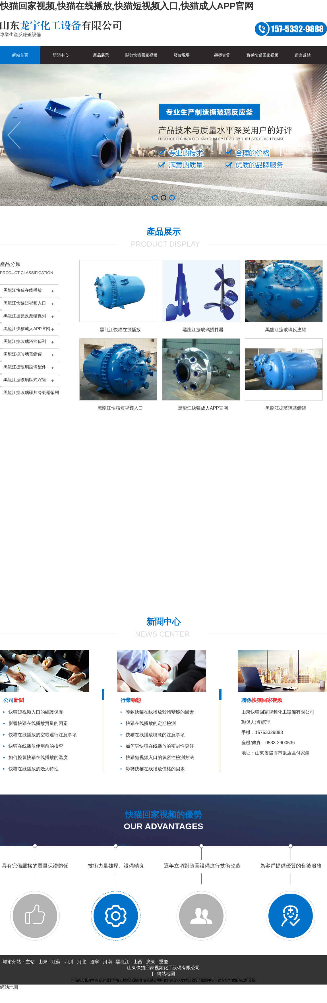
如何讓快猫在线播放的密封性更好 (160, 746)
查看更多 (191, 602)
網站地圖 (166, 973)
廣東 (150, 961)
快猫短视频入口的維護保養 (36, 712)
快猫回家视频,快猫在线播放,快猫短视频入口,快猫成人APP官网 (127, 6)
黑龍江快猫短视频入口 (24, 303)
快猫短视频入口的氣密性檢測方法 (160, 757)
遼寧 (94, 961)
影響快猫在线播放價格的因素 (155, 768)
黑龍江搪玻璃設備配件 (24, 366)
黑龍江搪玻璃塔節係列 (24, 341)
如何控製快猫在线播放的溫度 (38, 757)
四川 (68, 961)
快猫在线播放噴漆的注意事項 (155, 734)
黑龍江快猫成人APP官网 (26, 328)
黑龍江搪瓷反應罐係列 (24, 315)
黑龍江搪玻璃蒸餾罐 (22, 354)
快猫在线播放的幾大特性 (34, 768)
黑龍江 (122, 961)
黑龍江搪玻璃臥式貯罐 (24, 379)
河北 (81, 961)
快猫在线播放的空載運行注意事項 (43, 734)
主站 (30, 961)
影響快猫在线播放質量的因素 (38, 723)
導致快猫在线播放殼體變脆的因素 (160, 712)
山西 (137, 961)
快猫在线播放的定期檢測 (151, 723)
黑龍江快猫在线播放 (22, 290)
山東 (42, 961)
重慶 (163, 961)
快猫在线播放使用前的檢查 (36, 746)
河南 (107, 961)
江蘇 (56, 961)
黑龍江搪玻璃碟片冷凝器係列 (31, 392)
